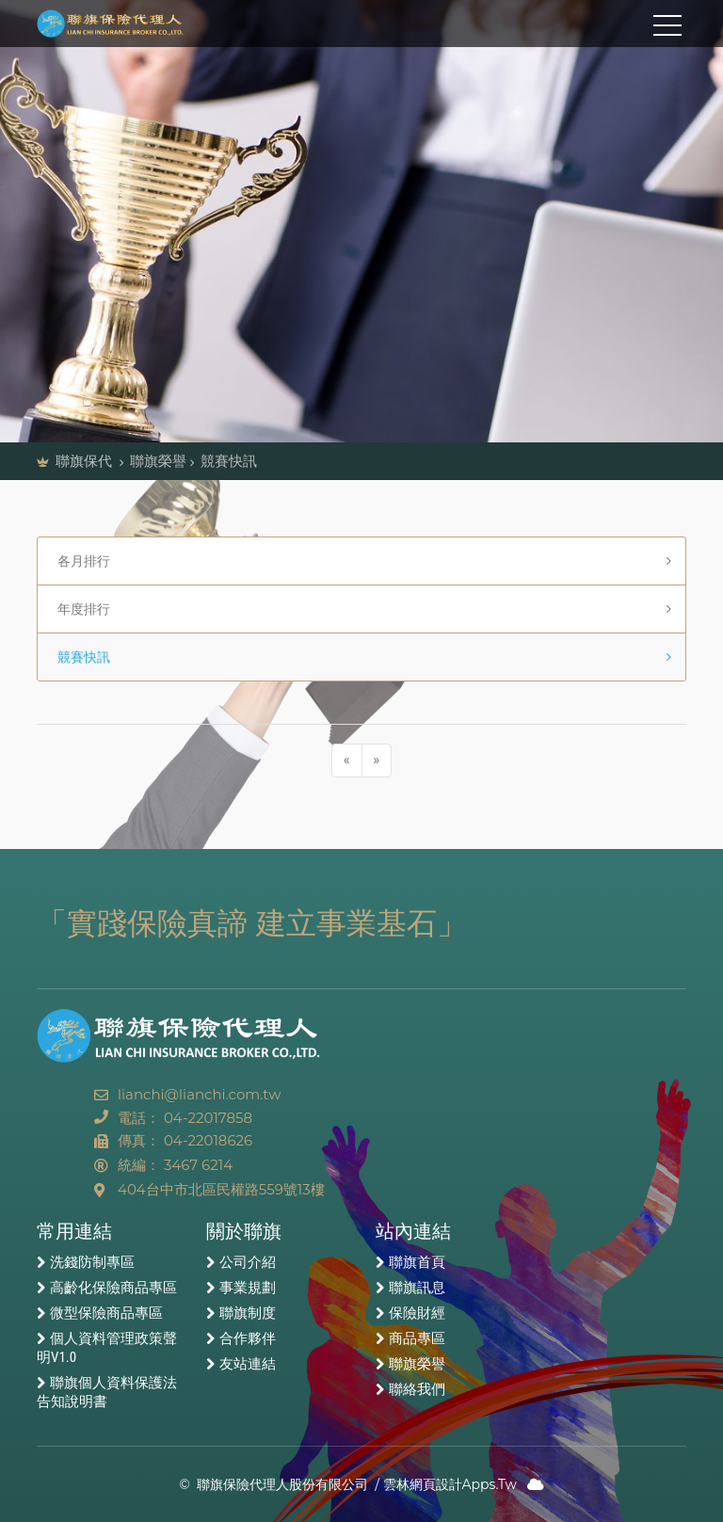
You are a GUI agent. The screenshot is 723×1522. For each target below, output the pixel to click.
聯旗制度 (247, 1313)
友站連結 (247, 1363)
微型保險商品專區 (106, 1313)
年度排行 (78, 609)
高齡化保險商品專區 (113, 1287)
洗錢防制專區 (92, 1262)
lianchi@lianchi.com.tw (199, 1094)
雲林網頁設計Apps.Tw (450, 1484)
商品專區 (417, 1338)
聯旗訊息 (417, 1287)
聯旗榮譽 (417, 1363)
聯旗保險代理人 (121, 23)
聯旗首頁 (417, 1262)
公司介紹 (247, 1262)
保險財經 (417, 1313)
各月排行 (78, 561)
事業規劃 (247, 1287)
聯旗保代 (86, 461)
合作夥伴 (247, 1338)
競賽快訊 (78, 657)
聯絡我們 (417, 1389)
